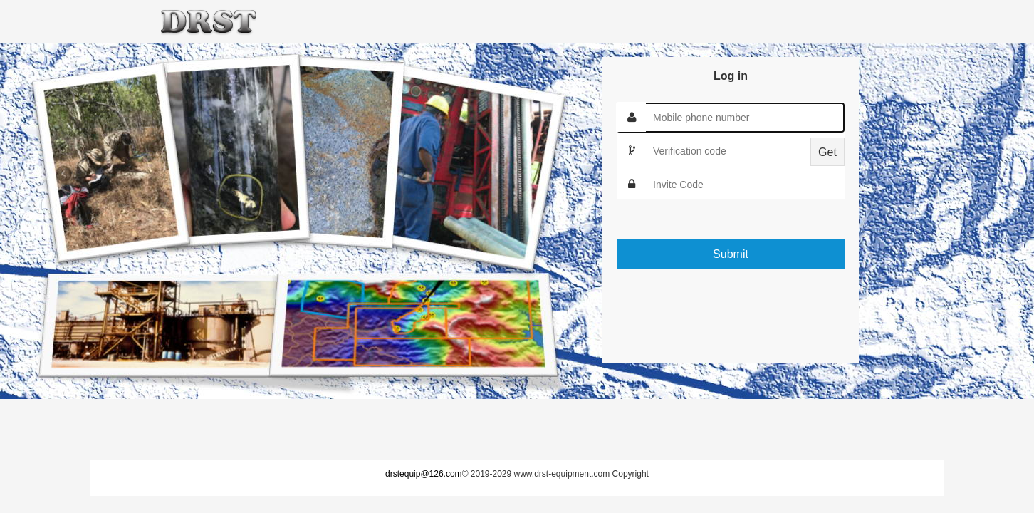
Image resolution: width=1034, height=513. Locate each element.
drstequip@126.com (423, 474)
